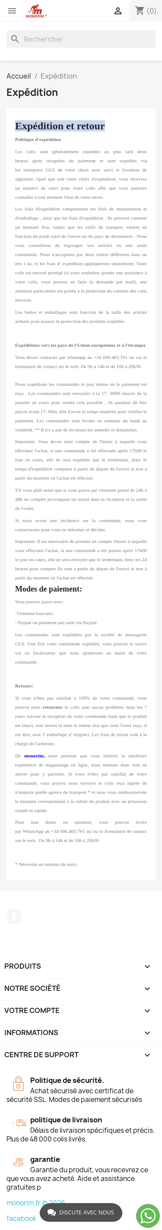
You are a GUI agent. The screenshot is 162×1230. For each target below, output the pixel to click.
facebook (21, 1218)
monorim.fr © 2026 (35, 1202)
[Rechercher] (81, 39)
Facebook (14, 916)
